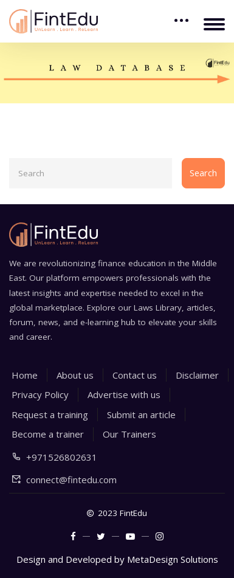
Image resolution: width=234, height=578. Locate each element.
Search (203, 173)
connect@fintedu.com (71, 479)
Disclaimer (197, 375)
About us (75, 375)
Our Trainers (129, 434)
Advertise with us (124, 394)
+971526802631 (61, 457)
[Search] (90, 173)
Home (25, 375)
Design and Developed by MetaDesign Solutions (117, 559)
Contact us (134, 375)
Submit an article (141, 414)
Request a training (50, 414)
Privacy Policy (40, 394)
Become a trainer (48, 434)
